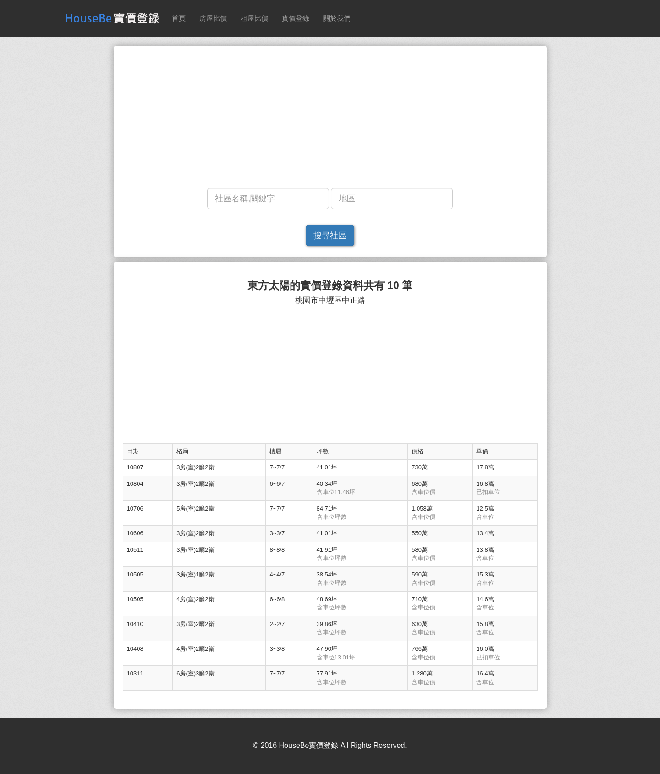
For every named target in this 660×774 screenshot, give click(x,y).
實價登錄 (295, 18)
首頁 (179, 18)
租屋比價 (254, 18)
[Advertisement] (330, 119)
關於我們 (337, 18)
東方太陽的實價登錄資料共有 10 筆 (330, 285)
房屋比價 (213, 18)
